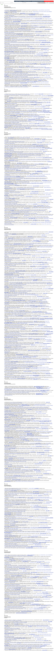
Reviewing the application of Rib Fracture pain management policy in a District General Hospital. (20, 452)
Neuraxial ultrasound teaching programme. (12, 434)
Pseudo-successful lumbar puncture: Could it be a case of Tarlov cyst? (16, 119)
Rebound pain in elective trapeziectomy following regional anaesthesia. (16, 338)
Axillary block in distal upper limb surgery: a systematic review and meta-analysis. (18, 255)
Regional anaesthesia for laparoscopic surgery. (12, 591)
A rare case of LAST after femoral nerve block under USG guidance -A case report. (18, 144)
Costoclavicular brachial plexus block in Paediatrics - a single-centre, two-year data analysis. (20, 629)
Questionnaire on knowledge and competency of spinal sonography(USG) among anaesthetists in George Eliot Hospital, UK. (25, 199)
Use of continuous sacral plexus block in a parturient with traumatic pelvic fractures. (18, 372)
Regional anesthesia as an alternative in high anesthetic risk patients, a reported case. (19, 339)
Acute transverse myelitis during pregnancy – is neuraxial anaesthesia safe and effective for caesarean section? (23, 95)
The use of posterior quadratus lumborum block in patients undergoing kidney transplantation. (20, 471)
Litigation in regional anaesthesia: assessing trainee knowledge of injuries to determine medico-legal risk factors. (23, 180)
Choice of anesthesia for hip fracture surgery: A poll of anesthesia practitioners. (18, 572)
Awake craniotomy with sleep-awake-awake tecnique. (13, 254)
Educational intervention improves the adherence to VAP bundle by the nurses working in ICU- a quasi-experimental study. (25, 166)
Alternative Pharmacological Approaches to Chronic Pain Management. (16, 488)
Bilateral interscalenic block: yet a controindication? (13, 260)
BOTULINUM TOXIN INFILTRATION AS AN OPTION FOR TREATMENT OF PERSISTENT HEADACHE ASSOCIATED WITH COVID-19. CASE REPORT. (28, 493)
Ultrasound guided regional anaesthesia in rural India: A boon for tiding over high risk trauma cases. (21, 477)
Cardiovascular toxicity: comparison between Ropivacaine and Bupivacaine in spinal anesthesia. (20, 566)
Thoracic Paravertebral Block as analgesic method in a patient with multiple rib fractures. (19, 360)
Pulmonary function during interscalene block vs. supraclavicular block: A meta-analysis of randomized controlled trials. (24, 334)
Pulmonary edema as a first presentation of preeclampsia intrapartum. (16, 120)
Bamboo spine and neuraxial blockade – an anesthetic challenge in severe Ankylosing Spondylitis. (21, 565)
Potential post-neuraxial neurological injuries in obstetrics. (14, 118)
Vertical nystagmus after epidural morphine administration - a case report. (17, 608)
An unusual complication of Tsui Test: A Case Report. (13, 561)
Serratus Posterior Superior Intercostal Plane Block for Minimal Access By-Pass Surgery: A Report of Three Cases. (23, 460)
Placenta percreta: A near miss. (10, 113)
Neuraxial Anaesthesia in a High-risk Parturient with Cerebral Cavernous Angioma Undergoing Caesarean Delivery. (24, 110)
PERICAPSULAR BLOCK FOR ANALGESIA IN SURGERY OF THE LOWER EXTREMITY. (20, 326)
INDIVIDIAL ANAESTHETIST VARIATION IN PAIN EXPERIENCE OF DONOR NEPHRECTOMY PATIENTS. (22, 49)
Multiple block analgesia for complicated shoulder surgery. (14, 431)
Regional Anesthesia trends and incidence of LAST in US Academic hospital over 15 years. (20, 342)
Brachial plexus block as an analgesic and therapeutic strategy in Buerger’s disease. (18, 262)
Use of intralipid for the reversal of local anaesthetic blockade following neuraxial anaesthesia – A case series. (23, 605)
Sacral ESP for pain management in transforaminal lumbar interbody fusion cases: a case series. (21, 454)
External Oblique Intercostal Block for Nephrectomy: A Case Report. (16, 301)
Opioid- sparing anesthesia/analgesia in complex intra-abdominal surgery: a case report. (19, 55)
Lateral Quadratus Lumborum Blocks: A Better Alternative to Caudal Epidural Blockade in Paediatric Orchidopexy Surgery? (25, 313)
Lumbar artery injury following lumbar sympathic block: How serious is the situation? (18, 517)
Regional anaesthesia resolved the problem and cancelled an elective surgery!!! (18, 446)
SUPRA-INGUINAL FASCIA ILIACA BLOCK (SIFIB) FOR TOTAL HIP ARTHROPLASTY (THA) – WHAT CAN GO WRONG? (25, 75)
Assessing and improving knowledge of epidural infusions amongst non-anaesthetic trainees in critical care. (22, 563)
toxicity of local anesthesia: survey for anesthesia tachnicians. (15, 362)
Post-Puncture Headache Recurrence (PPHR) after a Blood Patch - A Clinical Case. (18, 117)
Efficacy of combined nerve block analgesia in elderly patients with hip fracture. (18, 418)
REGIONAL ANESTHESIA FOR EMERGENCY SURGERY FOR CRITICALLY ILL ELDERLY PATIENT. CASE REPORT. (24, 450)
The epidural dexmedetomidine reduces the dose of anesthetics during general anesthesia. (20, 600)
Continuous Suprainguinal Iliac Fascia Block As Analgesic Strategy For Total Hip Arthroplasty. (20, 411)
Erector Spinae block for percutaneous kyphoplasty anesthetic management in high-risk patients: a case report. (23, 167)
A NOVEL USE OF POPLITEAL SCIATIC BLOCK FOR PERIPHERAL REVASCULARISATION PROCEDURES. (23, 234)
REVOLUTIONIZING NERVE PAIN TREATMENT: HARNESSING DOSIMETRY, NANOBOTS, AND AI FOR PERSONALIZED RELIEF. (26, 537)
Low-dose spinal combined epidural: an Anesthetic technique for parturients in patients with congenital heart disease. (24, 108)
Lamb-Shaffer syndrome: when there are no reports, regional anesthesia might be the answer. (20, 640)
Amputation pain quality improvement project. (12, 13)
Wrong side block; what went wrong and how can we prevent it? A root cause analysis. (19, 379)
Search (47, 2)
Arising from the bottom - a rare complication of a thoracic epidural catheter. (17, 562)
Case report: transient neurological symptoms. (12, 569)
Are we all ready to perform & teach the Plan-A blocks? (14, 248)
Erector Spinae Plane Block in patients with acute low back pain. (15, 420)
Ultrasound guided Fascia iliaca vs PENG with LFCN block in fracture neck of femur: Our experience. (21, 80)
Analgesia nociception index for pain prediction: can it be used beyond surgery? (18, 18)
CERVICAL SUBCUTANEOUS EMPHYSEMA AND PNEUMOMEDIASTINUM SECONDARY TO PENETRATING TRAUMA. (25, 154)
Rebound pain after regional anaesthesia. (11, 66)
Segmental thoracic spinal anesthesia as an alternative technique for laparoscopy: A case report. (20, 593)
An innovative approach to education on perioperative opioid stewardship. (17, 14)
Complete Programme (18, 1)
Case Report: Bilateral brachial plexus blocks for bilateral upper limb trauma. (17, 266)
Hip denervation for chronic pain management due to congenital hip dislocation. (18, 507)
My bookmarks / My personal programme (37, 1)
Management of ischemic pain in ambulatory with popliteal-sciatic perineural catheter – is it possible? (21, 316)
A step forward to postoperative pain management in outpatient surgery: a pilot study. (19, 11)
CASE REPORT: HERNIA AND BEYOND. (12, 568)
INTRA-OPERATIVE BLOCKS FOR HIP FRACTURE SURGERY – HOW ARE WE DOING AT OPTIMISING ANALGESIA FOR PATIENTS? (27, 425)
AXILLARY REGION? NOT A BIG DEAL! (11, 405)
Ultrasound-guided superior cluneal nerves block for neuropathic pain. (16, 543)
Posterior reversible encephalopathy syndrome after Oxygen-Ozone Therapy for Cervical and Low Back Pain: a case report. (25, 531)
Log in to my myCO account (49, 1)
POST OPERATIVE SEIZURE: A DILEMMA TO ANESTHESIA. (15, 196)
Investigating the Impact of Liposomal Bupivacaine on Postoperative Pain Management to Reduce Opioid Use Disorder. (24, 50)
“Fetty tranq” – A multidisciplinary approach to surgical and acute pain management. (18, 86)
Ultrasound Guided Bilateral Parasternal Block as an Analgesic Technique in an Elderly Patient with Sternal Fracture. (24, 473)
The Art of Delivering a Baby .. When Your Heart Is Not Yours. (15, 128)
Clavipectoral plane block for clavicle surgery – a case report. (15, 274)
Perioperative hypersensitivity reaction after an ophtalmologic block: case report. (18, 191)
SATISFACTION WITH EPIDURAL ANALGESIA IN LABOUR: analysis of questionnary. (19, 206)
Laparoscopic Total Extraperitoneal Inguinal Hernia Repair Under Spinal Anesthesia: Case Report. (21, 583)
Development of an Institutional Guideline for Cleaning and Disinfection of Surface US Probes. (20, 387)
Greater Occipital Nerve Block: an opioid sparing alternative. (15, 305)
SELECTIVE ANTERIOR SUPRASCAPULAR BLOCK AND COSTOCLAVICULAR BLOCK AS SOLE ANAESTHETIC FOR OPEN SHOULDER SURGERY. (27, 458)
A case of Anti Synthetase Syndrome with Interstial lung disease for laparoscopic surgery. (19, 138)
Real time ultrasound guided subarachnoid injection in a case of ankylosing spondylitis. (19, 590)
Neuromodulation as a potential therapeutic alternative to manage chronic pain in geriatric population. (21, 522)
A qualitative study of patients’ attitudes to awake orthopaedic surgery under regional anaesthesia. (21, 142)
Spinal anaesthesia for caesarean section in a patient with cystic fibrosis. (17, 123)
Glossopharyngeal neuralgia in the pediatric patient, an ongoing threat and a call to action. (19, 637)
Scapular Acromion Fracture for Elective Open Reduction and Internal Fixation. (18, 344)
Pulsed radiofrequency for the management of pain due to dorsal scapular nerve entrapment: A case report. (22, 533)
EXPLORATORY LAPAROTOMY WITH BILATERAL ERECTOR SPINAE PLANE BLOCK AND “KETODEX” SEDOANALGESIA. (25, 299)
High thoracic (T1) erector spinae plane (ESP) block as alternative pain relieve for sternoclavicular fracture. (22, 422)
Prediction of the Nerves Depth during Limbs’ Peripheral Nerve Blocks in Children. (18, 330)
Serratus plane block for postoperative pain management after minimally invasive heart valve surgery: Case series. (23, 72)
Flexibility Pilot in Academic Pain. (10, 170)
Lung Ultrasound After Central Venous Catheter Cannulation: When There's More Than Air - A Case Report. (22, 390)
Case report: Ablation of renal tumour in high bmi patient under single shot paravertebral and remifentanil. (22, 149)
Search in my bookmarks (41, 2)
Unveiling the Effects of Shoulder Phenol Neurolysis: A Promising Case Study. (17, 546)
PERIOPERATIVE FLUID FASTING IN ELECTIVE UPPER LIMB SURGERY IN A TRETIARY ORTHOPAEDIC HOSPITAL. (25, 189)
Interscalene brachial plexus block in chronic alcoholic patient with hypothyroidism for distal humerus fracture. (23, 308)
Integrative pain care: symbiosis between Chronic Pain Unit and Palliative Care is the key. (19, 509)
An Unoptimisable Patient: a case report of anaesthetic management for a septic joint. (19, 240)
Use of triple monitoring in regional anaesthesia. (13, 375)
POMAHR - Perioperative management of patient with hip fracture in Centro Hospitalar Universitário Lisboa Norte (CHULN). (25, 194)
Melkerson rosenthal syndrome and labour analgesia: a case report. (16, 109)
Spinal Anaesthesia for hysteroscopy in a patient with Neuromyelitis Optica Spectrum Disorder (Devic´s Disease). (23, 596)
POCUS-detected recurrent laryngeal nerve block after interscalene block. (17, 443)
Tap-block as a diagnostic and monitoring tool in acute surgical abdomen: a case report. (19, 77)
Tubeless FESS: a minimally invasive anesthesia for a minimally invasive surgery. (18, 367)
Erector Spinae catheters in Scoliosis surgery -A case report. (15, 294)
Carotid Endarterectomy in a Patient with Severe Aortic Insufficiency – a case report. (18, 264)
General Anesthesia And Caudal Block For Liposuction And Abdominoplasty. (17, 48)
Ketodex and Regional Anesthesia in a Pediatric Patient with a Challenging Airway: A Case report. (21, 638)
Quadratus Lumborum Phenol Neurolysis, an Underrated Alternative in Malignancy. (18, 535)
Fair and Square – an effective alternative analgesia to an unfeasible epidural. (17, 421)
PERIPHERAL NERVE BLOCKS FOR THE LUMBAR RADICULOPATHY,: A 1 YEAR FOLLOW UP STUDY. (22, 525)
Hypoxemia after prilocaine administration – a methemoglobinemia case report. (18, 581)
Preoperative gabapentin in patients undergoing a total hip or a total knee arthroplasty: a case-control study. (22, 64)
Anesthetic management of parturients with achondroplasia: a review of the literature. (20, 102)
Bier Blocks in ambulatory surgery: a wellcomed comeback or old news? (16, 148)
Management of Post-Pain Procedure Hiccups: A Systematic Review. (16, 519)
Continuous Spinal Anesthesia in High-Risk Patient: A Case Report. (16, 577)
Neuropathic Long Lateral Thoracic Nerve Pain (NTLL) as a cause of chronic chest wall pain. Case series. (22, 318)
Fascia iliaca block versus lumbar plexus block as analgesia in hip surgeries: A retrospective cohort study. (22, 303)
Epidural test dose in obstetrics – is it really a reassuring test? (15, 104)
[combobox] (17, 3)
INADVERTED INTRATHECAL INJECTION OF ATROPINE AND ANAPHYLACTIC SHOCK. (20, 171)
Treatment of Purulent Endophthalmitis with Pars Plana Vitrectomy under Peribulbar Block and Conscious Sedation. (23, 365)
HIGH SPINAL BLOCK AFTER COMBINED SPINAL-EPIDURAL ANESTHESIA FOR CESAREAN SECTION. (22, 105)
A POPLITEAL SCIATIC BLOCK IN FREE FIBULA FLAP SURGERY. (16, 236)
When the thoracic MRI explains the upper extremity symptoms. (15, 547)
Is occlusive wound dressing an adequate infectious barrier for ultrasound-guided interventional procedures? (22, 426)
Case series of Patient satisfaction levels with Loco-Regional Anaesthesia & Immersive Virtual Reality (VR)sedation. (24, 151)
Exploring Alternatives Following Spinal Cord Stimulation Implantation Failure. (17, 505)
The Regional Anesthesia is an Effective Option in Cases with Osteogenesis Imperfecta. (19, 470)
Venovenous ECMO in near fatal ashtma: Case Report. (14, 222)
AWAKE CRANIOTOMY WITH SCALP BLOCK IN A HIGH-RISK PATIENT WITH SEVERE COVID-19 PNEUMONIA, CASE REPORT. (26, 252)
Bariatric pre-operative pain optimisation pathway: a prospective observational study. (18, 491)
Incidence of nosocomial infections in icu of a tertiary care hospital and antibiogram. (18, 173)
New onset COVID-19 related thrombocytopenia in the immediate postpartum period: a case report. (21, 112)
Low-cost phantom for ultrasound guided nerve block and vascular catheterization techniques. (20, 428)
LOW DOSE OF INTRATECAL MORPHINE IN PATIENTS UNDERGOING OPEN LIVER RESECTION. (21, 52)
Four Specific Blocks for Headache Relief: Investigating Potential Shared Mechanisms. (19, 506)
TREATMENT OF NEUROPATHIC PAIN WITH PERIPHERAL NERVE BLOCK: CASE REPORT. (20, 540)
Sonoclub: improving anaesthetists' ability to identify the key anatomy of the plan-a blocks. (19, 463)
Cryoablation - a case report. (9, 497)
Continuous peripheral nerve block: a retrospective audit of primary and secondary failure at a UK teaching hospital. (24, 288)
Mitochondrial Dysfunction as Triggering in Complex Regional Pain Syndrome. (17, 182)
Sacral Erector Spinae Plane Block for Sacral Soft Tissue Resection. (16, 647)
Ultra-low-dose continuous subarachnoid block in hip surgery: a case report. (17, 604)
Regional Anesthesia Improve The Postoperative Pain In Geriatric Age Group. (17, 451)
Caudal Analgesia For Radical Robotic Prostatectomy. (13, 570)
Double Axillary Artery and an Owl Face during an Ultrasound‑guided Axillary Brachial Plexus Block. (21, 413)
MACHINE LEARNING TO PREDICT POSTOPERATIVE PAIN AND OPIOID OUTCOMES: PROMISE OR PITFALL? (24, 181)
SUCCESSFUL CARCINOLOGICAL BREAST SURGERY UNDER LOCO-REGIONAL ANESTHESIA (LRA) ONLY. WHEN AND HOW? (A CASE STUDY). (28, 466)
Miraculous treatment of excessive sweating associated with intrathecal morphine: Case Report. (20, 53)
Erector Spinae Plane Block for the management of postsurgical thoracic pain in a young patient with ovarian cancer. (24, 503)
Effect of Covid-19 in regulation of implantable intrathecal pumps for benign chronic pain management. (21, 500)
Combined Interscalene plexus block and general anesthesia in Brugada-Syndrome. (18, 280)
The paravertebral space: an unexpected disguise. (13, 469)
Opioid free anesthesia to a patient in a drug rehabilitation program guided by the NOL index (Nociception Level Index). (24, 187)
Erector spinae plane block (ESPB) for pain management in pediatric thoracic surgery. (19, 635)
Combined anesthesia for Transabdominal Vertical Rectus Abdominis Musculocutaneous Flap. (20, 157)
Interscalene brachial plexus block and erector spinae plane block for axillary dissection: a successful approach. (23, 423)
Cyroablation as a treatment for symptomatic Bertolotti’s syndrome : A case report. (18, 499)
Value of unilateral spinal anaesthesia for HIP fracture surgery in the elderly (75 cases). (19, 607)
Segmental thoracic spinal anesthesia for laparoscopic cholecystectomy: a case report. (19, 595)
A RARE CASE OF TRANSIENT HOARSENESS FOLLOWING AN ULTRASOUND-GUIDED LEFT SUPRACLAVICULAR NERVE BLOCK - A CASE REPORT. (28, 238)
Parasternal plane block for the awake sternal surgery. (14, 439)
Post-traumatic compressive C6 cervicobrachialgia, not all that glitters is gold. (17, 527)
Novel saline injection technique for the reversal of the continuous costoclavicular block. (19, 321)
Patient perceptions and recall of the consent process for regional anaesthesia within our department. (21, 325)
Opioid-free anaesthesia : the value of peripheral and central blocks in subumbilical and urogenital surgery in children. (24, 644)
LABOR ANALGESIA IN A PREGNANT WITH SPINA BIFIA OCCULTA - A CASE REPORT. (19, 106)
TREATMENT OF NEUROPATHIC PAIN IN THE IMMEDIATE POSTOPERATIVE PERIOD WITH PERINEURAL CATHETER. (25, 539)
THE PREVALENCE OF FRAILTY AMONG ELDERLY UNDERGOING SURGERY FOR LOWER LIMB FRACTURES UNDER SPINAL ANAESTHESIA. (26, 217)
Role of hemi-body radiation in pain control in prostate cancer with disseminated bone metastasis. (21, 205)
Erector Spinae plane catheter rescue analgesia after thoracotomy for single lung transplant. (20, 40)
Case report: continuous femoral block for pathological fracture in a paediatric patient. (19, 268)
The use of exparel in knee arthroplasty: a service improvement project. (16, 218)
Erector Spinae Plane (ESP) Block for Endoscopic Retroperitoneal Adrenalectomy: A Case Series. (21, 296)
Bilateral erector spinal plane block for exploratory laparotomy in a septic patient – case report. (20, 257)
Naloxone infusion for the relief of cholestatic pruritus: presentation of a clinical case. (18, 185)
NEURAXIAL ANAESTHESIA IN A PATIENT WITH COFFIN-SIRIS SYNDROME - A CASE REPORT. (21, 585)
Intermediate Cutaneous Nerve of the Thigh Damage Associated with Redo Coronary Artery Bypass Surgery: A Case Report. (25, 510)
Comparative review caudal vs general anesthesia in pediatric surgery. (16, 626)
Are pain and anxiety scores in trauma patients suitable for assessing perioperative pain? (19, 26)
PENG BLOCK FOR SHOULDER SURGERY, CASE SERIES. (15, 440)
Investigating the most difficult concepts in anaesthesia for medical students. (17, 174)
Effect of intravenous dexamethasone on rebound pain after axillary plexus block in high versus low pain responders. (24, 293)
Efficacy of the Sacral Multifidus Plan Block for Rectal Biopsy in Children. (17, 634)
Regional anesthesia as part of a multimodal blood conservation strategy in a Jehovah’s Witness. (20, 202)
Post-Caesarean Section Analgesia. (11, 116)
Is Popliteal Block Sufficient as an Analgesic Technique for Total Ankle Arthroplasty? (18, 311)
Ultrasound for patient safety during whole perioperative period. (15, 368)
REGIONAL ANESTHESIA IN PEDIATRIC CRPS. (13, 536)
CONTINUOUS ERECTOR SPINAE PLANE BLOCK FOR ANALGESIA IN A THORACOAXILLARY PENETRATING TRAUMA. (25, 286)
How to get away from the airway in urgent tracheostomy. (14, 306)
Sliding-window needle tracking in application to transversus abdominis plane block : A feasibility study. (21, 462)
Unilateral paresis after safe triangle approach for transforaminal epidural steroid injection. (19, 544)
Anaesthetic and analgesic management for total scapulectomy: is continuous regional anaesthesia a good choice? (23, 16)
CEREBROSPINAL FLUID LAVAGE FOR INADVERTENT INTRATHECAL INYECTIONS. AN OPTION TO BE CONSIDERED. (25, 152)
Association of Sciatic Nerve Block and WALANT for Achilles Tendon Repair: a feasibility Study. (20, 251)
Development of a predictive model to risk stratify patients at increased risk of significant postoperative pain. (22, 35)
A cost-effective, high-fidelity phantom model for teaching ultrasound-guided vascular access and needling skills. (23, 139)
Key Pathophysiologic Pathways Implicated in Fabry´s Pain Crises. (16, 175)
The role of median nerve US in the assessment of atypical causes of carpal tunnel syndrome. (20, 393)
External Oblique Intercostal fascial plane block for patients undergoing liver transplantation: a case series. (22, 44)
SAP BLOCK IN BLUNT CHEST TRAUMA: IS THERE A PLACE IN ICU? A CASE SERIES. (19, 343)
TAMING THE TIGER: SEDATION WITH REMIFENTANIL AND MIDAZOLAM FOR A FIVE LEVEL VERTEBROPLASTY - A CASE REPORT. (27, 212)
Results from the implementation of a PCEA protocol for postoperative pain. (17, 69)
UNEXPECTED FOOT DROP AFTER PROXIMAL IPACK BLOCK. (15, 81)
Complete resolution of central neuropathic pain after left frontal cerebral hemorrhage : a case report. (21, 495)
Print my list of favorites (26, 1)
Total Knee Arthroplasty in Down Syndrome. (12, 603)
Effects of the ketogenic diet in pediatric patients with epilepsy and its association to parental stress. (21, 632)
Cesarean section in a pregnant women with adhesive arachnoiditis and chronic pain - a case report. (21, 98)
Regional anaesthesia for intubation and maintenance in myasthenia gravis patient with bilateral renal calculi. (22, 200)
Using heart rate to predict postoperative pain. (12, 82)
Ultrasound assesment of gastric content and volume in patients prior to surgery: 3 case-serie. (20, 394)
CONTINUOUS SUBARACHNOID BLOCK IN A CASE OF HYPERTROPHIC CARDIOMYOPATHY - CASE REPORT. (24, 578)
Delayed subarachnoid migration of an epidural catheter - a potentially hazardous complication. (20, 34)
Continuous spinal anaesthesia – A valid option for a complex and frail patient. (17, 576)
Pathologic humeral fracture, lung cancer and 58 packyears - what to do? (17, 324)
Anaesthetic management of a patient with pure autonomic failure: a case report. (18, 241)
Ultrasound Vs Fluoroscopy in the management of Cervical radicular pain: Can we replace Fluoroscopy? (22, 542)
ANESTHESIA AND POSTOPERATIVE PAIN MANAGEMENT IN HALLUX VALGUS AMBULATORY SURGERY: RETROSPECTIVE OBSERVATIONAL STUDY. (26, 243)
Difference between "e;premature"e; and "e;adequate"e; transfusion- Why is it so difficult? (19, 163)
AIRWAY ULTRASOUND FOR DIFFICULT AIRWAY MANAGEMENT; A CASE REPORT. (19, 386)
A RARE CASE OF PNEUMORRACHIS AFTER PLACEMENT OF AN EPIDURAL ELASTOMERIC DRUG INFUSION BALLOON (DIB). (27, 558)
